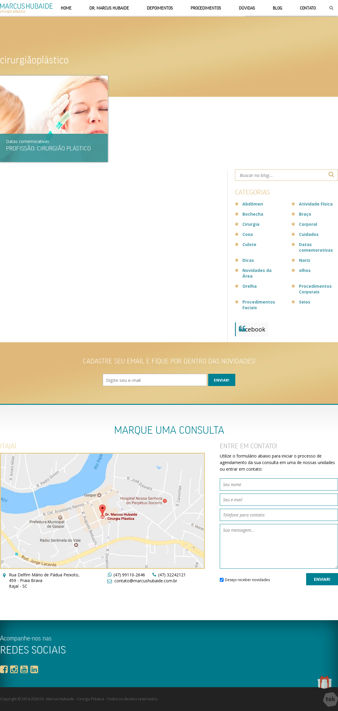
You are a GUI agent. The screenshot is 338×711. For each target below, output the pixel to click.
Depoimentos (160, 8)
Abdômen (252, 204)
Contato (308, 8)
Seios (304, 302)
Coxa (247, 234)
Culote (249, 244)
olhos (305, 270)
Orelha (249, 286)
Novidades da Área (257, 273)
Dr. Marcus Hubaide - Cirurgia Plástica (72, 698)
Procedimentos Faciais (258, 304)
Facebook (252, 329)
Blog (277, 8)
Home (66, 8)
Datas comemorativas (27, 141)
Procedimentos (206, 8)
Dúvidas (247, 8)
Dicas (248, 260)
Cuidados (309, 234)
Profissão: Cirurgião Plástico (48, 148)
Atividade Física (316, 204)
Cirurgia (250, 224)
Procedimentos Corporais (315, 289)
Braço (305, 214)
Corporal (308, 224)
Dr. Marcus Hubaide (109, 8)
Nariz (304, 260)
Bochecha (252, 214)
